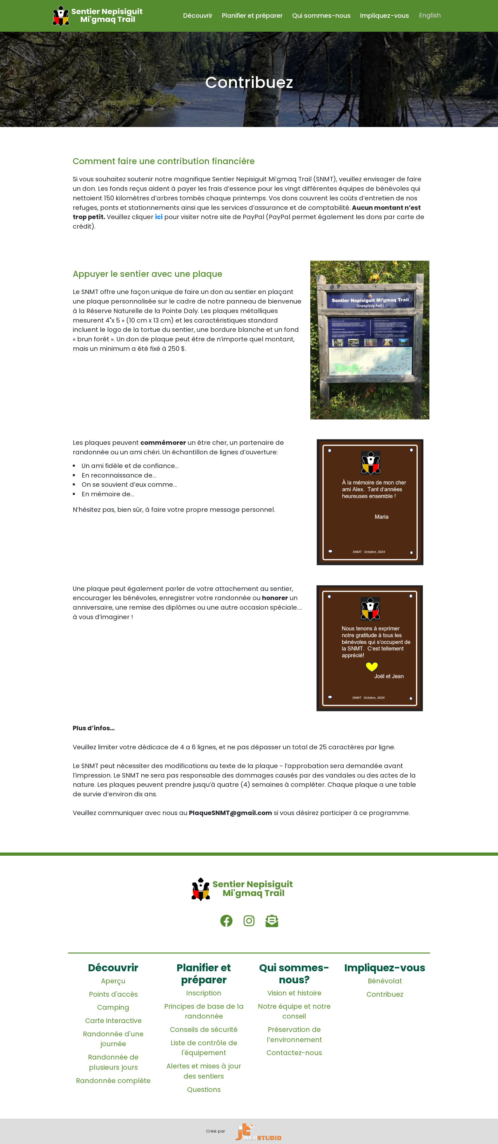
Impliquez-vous (385, 15)
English (430, 15)
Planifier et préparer (253, 15)
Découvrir (198, 15)
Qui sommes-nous (322, 15)
